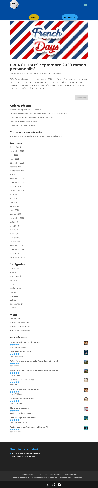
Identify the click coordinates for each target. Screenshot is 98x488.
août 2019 (14, 222)
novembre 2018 (17, 249)
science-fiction (16, 304)
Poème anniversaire (21, 477)
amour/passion (16, 276)
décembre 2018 (17, 246)
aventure (14, 280)
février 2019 (15, 238)
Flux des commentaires (21, 326)
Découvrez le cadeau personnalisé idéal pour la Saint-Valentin (38, 113)
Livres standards (70, 474)
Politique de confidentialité (71, 477)
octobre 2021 (15, 167)
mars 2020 (14, 210)
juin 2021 (14, 175)
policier (13, 300)
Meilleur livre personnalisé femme (25, 109)
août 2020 (14, 194)
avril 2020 (14, 206)
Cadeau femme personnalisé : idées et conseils (31, 117)
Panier (34, 17)
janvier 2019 (15, 242)
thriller (13, 308)
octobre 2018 (16, 253)
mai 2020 (14, 202)
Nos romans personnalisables (48, 136)
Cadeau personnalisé (52, 474)
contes (13, 284)
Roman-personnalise (23, 73)
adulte (13, 272)
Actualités (56, 73)
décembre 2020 (17, 178)
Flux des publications (19, 322)
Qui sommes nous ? (26, 474)
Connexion (15, 319)
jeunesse (14, 296)
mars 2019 (14, 234)
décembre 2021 (17, 163)
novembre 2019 (17, 218)
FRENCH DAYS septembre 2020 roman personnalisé (48, 66)
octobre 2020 (16, 186)
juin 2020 (14, 198)
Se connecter (70, 17)
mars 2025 (14, 159)
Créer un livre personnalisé (22, 125)
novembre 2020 (17, 182)
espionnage (15, 288)
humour (13, 292)
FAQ (39, 474)
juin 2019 (14, 230)
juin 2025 (14, 155)
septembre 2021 (17, 171)
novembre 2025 (17, 151)
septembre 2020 (17, 190)
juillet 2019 (14, 226)
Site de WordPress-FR (20, 330)
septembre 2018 (17, 257)
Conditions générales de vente (44, 477)
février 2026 (15, 147)
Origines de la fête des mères (23, 121)
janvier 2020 (15, 214)
